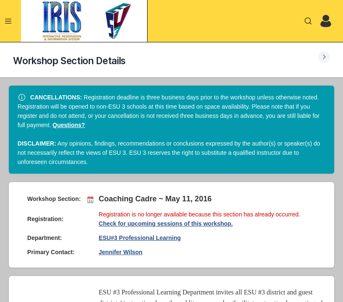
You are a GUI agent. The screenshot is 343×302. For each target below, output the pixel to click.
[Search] (308, 21)
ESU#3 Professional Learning (140, 237)
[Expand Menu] (8, 21)
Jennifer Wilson (120, 252)
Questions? (69, 125)
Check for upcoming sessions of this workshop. (166, 223)
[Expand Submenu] (324, 57)
